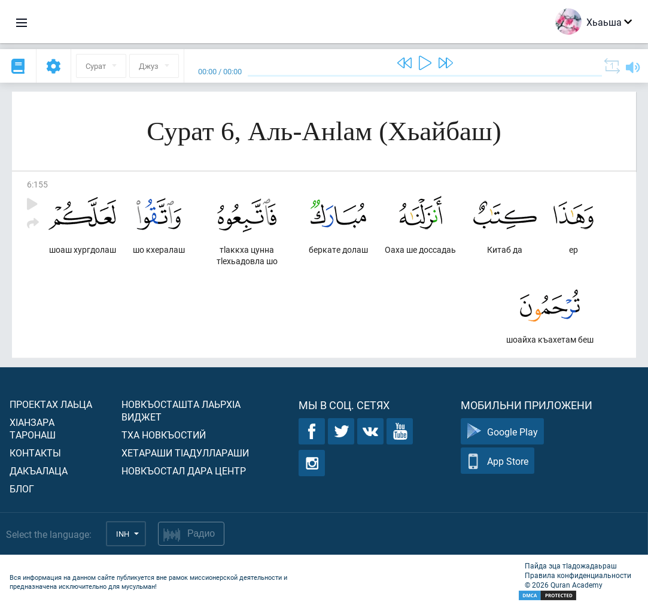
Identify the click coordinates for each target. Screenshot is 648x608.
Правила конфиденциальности (578, 575)
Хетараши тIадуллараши (185, 452)
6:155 (37, 184)
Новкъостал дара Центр (183, 470)
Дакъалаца (39, 470)
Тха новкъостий (163, 434)
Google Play (502, 431)
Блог (22, 488)
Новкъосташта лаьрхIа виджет (181, 410)
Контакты (35, 452)
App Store (497, 461)
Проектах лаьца (51, 404)
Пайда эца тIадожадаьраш (571, 565)
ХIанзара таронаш (33, 428)
